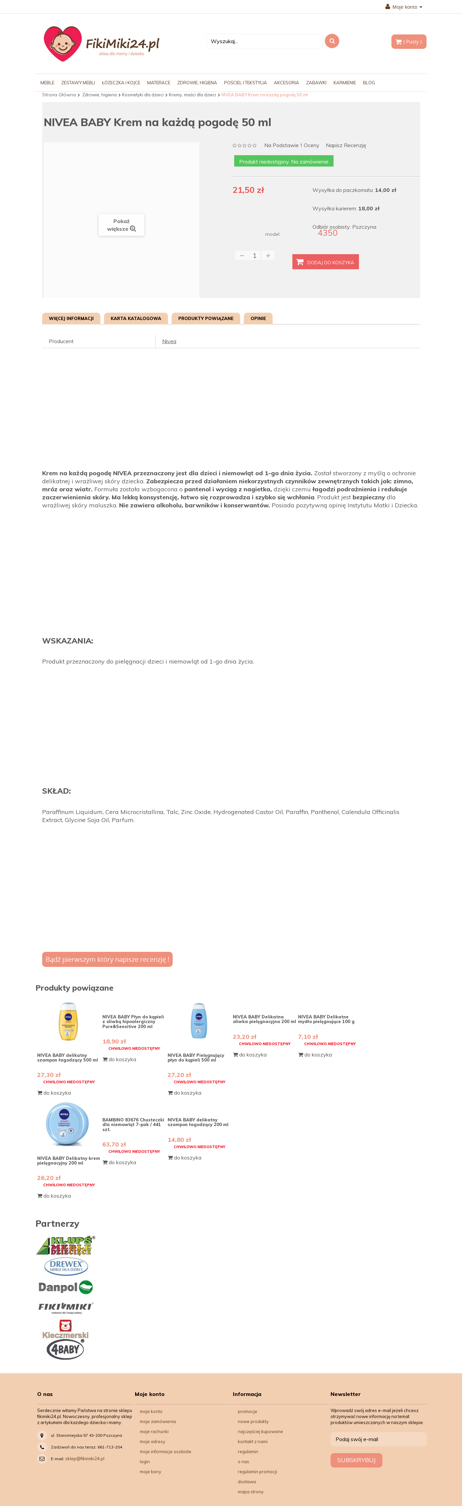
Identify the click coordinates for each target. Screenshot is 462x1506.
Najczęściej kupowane (260, 1431)
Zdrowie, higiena (99, 94)
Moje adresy (152, 1441)
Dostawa (247, 1481)
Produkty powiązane (206, 318)
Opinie (258, 318)
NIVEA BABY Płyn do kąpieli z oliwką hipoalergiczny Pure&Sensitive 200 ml (133, 1021)
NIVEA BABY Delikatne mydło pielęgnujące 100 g (326, 1019)
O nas (243, 1461)
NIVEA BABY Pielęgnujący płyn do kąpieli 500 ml (196, 1057)
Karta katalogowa (136, 318)
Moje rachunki (154, 1431)
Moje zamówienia (158, 1421)
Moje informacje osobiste (165, 1451)
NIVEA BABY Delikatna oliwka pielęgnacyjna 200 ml (264, 1019)
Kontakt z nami (253, 1441)
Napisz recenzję (346, 145)
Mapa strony (251, 1491)
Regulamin (248, 1451)
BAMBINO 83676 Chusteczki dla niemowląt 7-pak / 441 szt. (133, 1124)
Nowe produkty (253, 1421)
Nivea (169, 341)
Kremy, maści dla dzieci (192, 94)
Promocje (247, 1411)
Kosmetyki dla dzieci (143, 94)
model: (272, 234)
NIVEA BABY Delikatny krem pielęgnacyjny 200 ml (68, 1161)
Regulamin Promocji (257, 1471)
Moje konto (403, 7)
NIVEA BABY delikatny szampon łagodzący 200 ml (198, 1122)
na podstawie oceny (291, 145)
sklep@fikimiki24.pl (84, 1458)
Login (145, 1461)
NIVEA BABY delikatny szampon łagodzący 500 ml (67, 1057)
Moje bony (150, 1471)
